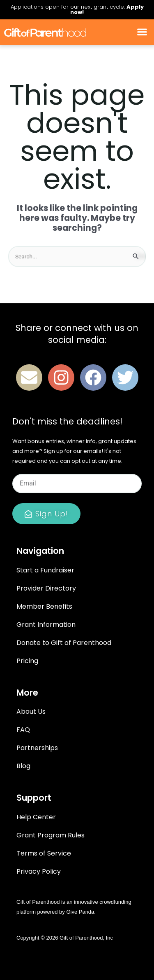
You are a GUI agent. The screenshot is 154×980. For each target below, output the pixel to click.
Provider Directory (46, 588)
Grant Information (46, 624)
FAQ (23, 729)
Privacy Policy (38, 871)
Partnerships (37, 748)
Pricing (27, 661)
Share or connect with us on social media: (77, 334)
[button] (142, 32)
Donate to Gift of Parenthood (63, 642)
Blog (23, 766)
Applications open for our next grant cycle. (77, 9)
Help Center (36, 817)
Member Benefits (44, 606)
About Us (31, 711)
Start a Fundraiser (45, 570)
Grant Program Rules (50, 835)
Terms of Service (43, 853)
